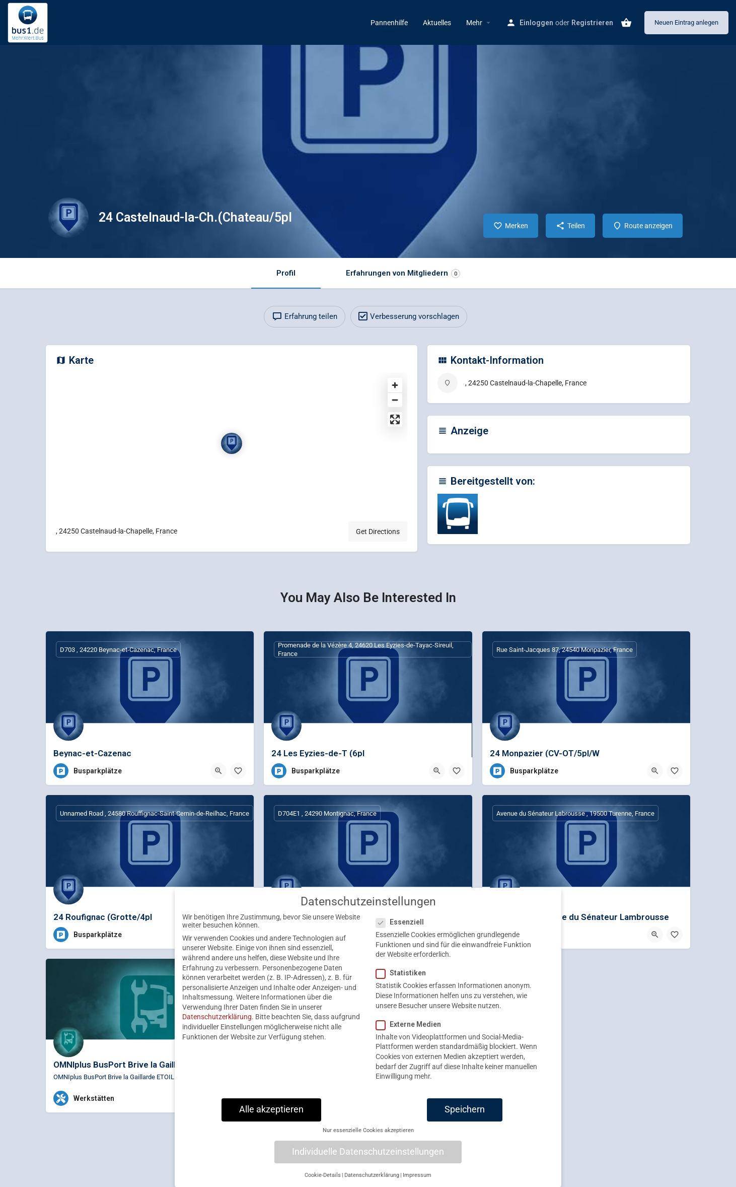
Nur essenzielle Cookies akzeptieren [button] (368, 1138)
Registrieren (592, 23)
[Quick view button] (218, 771)
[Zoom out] (395, 399)
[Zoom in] (395, 385)
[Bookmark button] (238, 771)
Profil (286, 273)
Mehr (474, 23)
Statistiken (404, 980)
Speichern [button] (465, 1116)
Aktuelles (437, 23)
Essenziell (403, 930)
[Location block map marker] (231, 443)
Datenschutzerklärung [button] (371, 1182)
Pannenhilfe (389, 23)
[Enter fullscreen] (395, 419)
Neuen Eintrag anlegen (686, 22)
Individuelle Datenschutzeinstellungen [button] (368, 1159)
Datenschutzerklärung (217, 1024)
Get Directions (378, 531)
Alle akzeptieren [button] (271, 1116)
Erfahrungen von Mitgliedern (403, 273)
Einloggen (536, 23)
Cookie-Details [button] (323, 1182)
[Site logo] (29, 22)
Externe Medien (412, 1031)
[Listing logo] (68, 217)
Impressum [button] (417, 1182)
